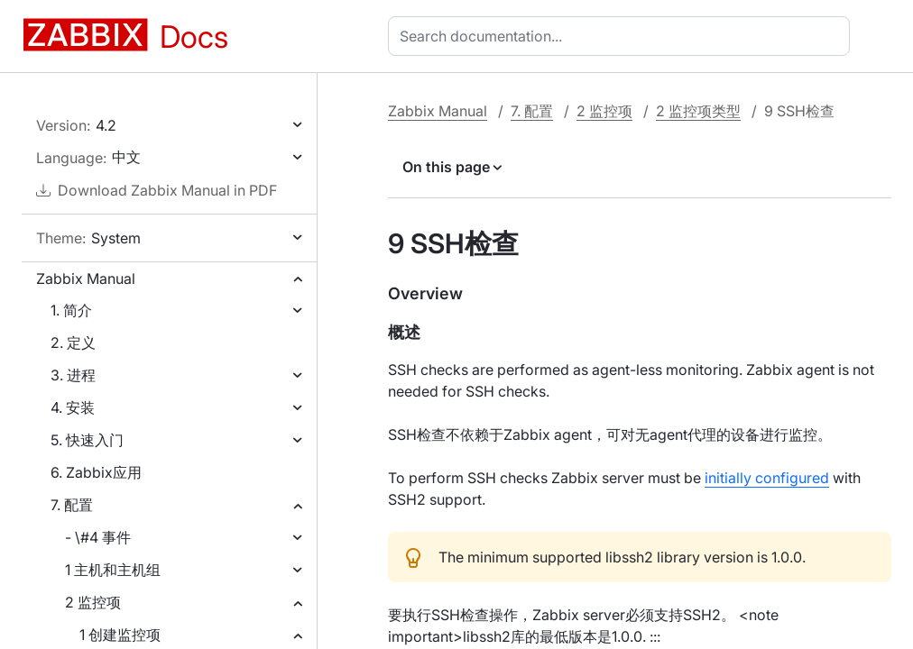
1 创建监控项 (120, 635)
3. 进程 (73, 375)
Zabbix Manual (85, 279)
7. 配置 (72, 505)
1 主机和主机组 (113, 570)
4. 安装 (73, 407)
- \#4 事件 (98, 537)
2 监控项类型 (698, 111)
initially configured (767, 478)
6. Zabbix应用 (96, 472)
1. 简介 (71, 310)
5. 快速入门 (87, 440)
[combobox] (622, 36)
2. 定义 (73, 343)
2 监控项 (93, 602)
